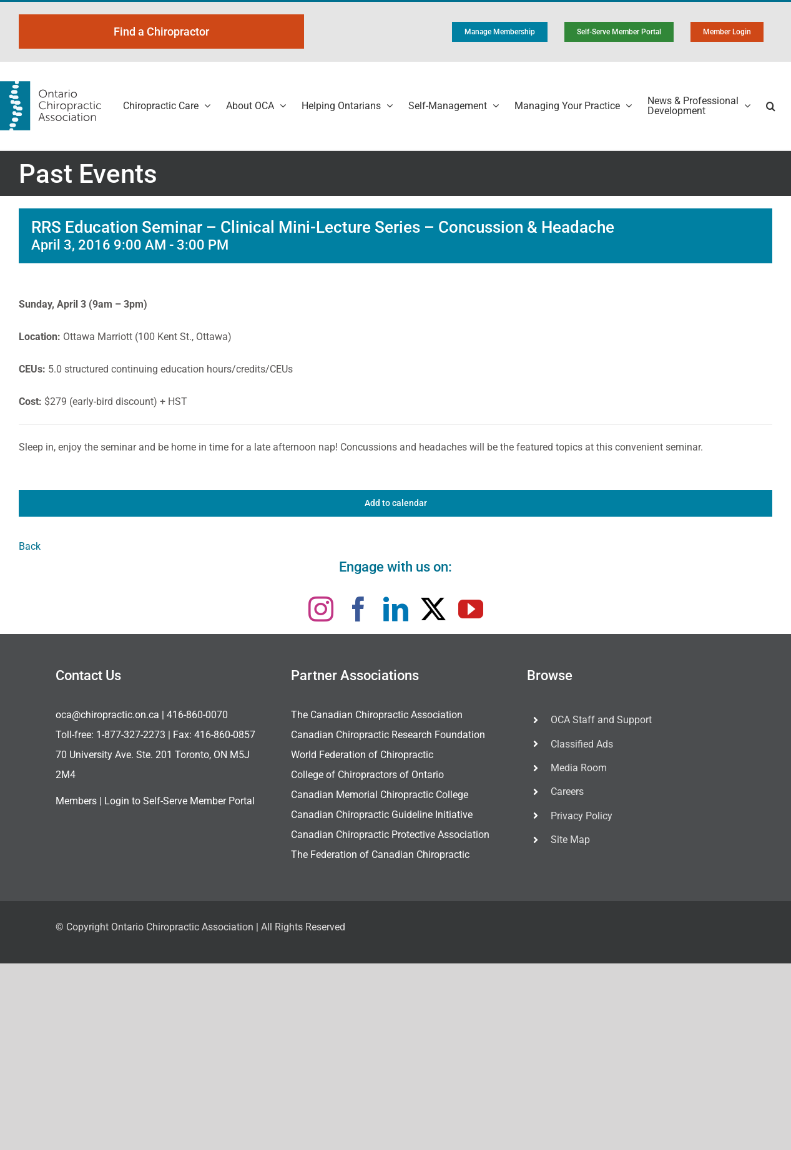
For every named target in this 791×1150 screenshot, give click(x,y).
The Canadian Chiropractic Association (377, 715)
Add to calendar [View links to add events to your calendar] (396, 503)
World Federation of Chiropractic (362, 755)
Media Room (579, 768)
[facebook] (358, 609)
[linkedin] (395, 609)
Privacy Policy (581, 816)
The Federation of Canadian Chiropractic (380, 854)
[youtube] (470, 609)
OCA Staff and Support (601, 720)
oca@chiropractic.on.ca (107, 715)
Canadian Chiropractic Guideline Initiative (382, 815)
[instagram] (320, 609)
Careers (567, 791)
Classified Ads (582, 744)
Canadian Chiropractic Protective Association (390, 835)
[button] (770, 106)
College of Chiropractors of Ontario (367, 775)
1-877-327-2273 (130, 735)
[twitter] (433, 609)
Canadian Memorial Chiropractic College (379, 795)
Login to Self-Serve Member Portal (179, 801)
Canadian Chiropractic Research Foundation (388, 735)
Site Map (570, 839)
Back (30, 546)
